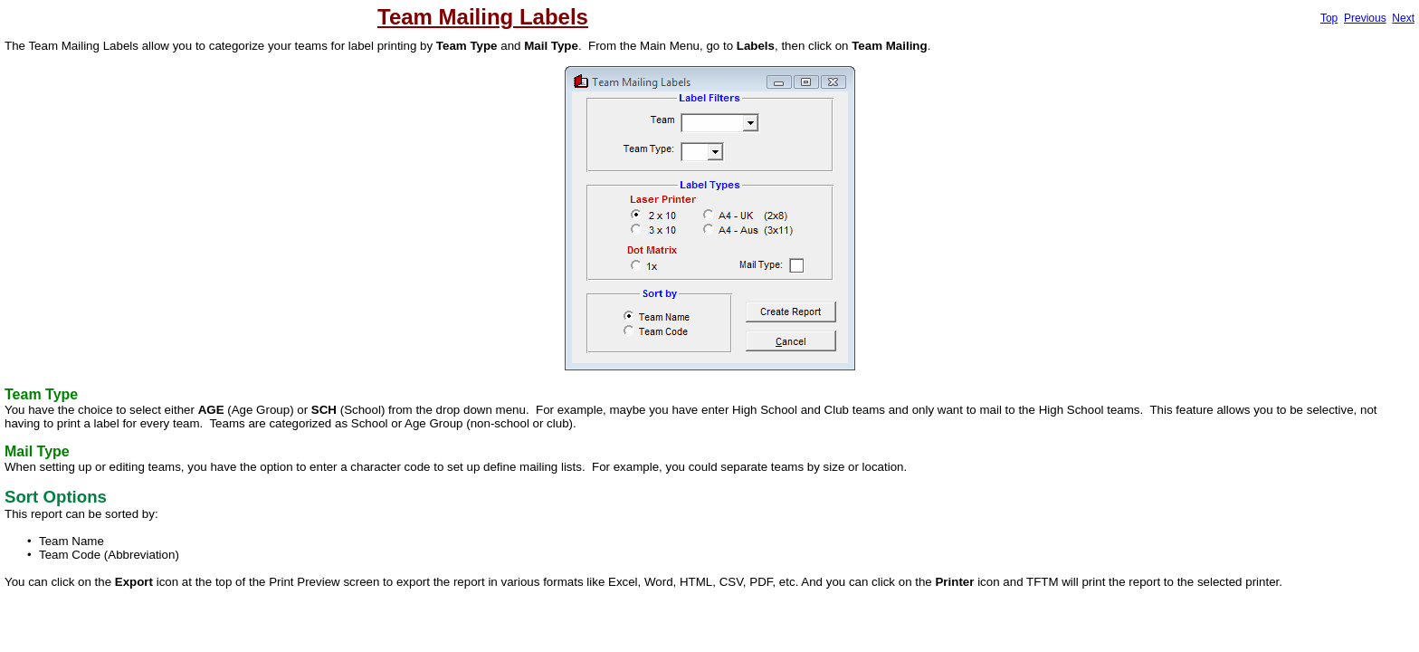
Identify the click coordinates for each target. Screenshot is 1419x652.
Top (1329, 18)
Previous (1365, 18)
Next (1403, 18)
